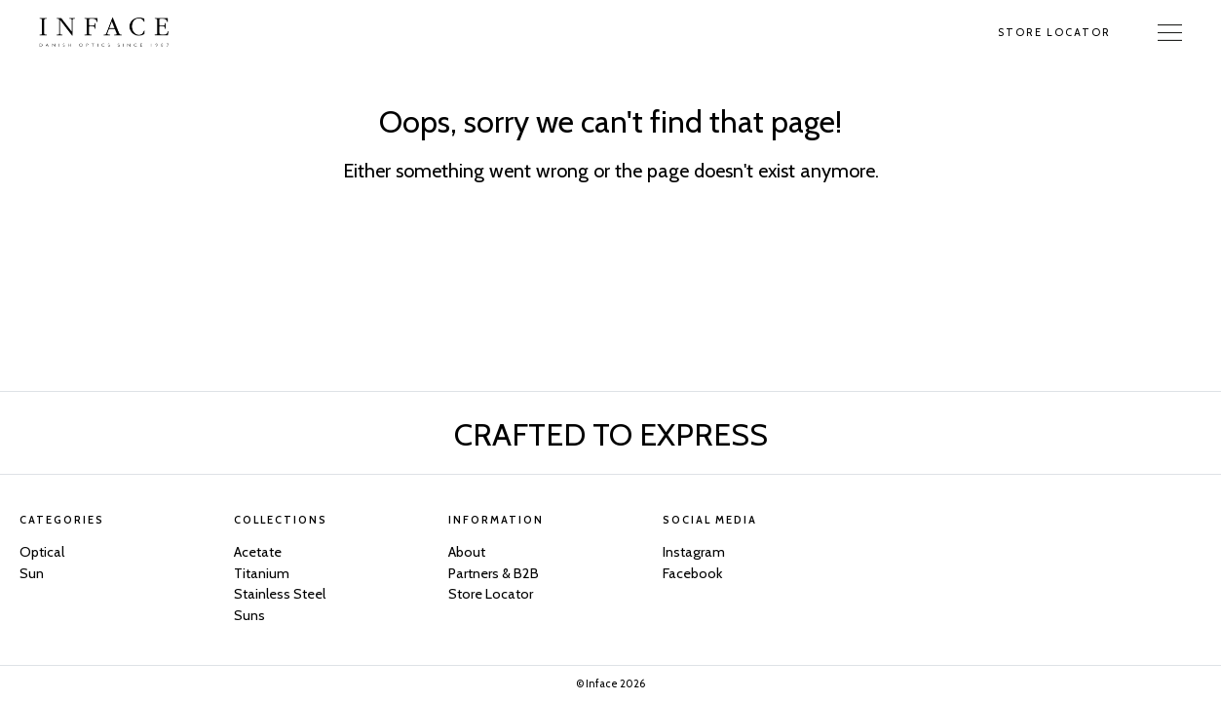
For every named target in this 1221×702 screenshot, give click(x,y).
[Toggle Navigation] (1170, 32)
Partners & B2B (493, 573)
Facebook (692, 573)
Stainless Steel (279, 594)
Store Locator (1054, 32)
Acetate (258, 552)
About (466, 552)
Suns (249, 615)
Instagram (694, 552)
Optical (41, 552)
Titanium (261, 573)
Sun (31, 573)
